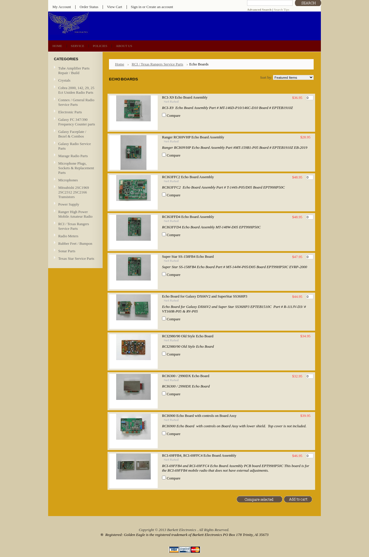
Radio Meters (68, 236)
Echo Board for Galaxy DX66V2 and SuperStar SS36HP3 (204, 296)
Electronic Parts (74, 112)
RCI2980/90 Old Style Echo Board (187, 336)
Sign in (136, 7)
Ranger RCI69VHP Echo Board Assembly (193, 137)
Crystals (74, 80)
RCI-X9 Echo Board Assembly (185, 97)
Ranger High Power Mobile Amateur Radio (75, 214)
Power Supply (68, 204)
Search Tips (281, 9)
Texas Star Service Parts (74, 258)
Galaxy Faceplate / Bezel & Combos (72, 133)
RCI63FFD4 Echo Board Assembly (188, 217)
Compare (173, 115)
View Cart (114, 7)
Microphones (68, 180)
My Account (61, 7)
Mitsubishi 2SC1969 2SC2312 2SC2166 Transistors (74, 192)
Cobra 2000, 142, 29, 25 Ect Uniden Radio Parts (74, 90)
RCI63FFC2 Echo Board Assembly (188, 177)
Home (119, 64)
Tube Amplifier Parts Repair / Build (74, 70)
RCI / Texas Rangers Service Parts (74, 226)
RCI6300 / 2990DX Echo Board (185, 376)
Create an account (159, 7)
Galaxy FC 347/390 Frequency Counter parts (76, 121)
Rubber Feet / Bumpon (75, 243)
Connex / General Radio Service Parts (74, 102)
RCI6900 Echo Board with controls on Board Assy (199, 416)
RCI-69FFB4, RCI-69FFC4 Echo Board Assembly (199, 455)
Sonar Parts (66, 251)
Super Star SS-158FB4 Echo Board (188, 257)
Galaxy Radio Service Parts (74, 146)
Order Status (89, 7)
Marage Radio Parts (74, 156)
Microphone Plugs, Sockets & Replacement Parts (76, 168)
